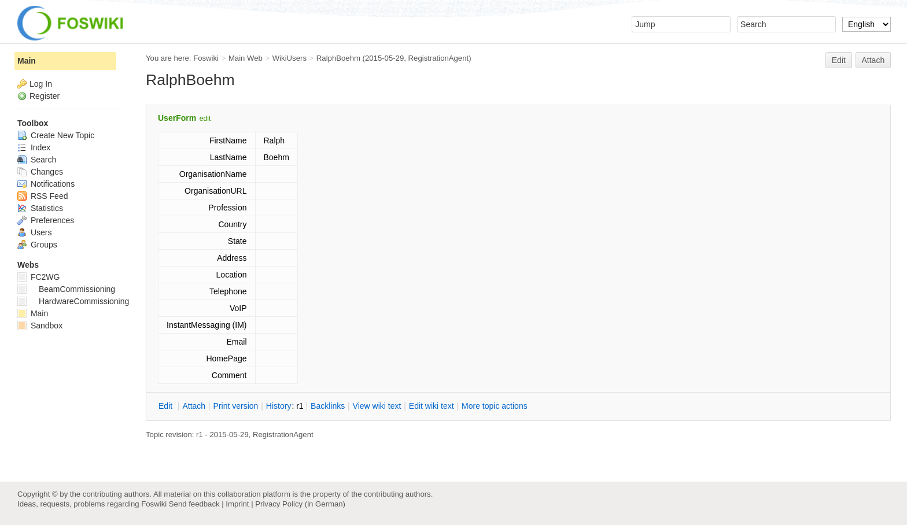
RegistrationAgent (438, 58)
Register (45, 96)
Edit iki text (431, 406)
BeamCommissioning (66, 289)
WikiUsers (289, 58)
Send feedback (194, 504)
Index (33, 147)
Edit (839, 60)
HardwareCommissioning (73, 301)
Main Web (245, 58)
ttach (193, 406)
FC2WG (38, 277)
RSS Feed (42, 196)
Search (36, 159)
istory (279, 406)
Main (26, 60)
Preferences (45, 220)
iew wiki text (377, 406)
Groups (37, 244)
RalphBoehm (338, 58)
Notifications (46, 183)
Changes (40, 171)
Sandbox (39, 325)
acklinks (328, 406)
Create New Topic (55, 135)
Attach (873, 60)
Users (34, 232)
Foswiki (206, 58)
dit (166, 406)
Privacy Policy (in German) (300, 504)
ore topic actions (495, 406)
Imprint (237, 504)
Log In (41, 83)
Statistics (40, 208)
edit (205, 118)
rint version (236, 406)
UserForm (177, 118)
